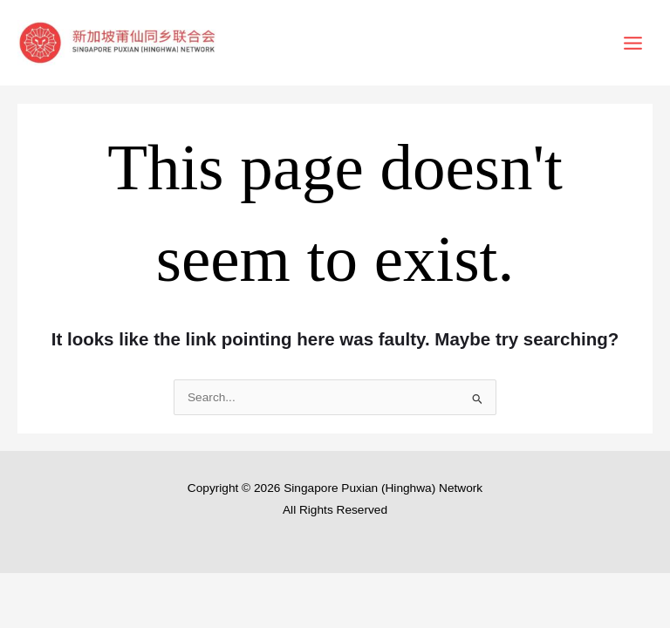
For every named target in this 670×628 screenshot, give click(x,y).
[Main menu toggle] (633, 43)
